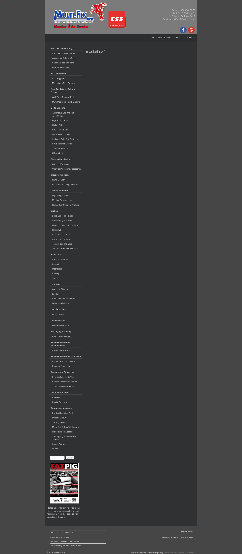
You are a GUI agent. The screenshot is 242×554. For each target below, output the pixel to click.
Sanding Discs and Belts (63, 63)
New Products (164, 38)
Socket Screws (58, 444)
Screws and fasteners (61, 408)
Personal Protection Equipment (66, 356)
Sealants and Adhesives (62, 372)
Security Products (59, 392)
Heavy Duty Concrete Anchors (65, 205)
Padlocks (56, 397)
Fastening (56, 264)
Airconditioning (58, 73)
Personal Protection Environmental (60, 344)
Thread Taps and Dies (62, 244)
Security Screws (59, 422)
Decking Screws (59, 418)
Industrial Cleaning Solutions (65, 184)
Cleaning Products (60, 175)
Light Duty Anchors (60, 195)
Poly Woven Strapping (62, 336)
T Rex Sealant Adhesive (63, 386)
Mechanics (57, 269)
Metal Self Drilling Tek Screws (65, 427)
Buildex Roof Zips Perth (62, 413)
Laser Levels (58, 314)
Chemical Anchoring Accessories (66, 169)
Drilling (54, 211)
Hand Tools (56, 254)
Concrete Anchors (59, 190)
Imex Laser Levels (59, 309)
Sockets (55, 278)
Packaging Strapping (61, 331)
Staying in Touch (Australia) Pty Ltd (179, 552)
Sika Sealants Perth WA (62, 377)
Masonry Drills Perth (61, 234)
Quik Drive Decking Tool (62, 97)
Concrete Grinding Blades (63, 53)
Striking (55, 273)
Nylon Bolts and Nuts (61, 134)
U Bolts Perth (58, 153)
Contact (190, 38)
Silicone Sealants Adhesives (64, 382)
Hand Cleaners (59, 180)
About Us (179, 38)
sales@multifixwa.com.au (182, 19)
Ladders (55, 294)
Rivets (55, 449)
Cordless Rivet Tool (60, 259)
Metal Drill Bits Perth (61, 239)
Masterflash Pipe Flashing (63, 83)
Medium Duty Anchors (62, 200)
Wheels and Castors (61, 303)
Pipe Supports (58, 78)
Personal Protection (61, 366)
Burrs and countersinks (62, 216)
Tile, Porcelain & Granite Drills (65, 248)
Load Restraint (58, 320)
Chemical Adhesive (60, 164)
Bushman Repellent (61, 350)
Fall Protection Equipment (63, 361)
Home (151, 38)
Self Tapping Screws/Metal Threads (64, 438)
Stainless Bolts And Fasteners (65, 139)
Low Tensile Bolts (60, 130)
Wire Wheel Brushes (61, 67)
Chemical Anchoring (60, 159)
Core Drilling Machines (62, 220)
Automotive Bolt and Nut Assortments (63, 114)
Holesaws (56, 230)
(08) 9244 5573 (187, 10)
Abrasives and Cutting (61, 48)
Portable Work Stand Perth (64, 298)
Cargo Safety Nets (60, 325)
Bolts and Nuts (58, 108)
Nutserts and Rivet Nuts (62, 432)
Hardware (55, 284)
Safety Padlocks (59, 402)
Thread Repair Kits (60, 148)
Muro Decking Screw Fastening (66, 102)
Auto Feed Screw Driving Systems (63, 90)
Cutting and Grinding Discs (64, 58)
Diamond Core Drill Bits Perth (65, 225)
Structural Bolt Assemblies (63, 144)
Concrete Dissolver (60, 289)
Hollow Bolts (57, 125)
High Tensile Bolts (60, 120)
